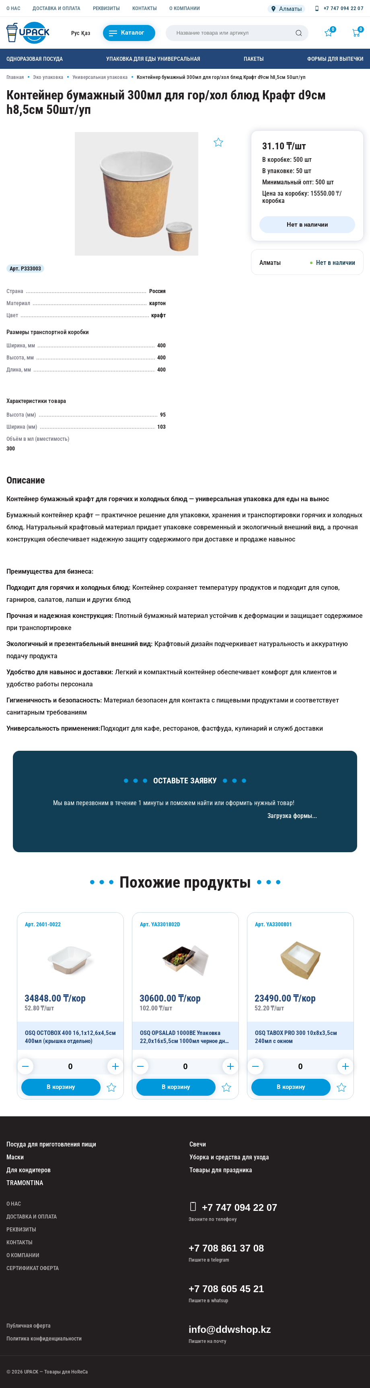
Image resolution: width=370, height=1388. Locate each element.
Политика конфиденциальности (44, 1338)
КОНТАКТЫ (144, 8)
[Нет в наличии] (307, 224)
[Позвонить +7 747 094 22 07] (338, 8)
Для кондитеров (28, 1170)
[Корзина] (358, 33)
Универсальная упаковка (99, 77)
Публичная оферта (28, 1325)
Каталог (126, 33)
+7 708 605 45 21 (226, 1288)
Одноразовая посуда (34, 59)
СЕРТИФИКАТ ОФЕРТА (32, 1268)
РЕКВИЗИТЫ (106, 8)
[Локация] (286, 9)
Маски (15, 1157)
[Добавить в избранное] (218, 142)
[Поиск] (298, 33)
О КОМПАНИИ (184, 8)
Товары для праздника (220, 1170)
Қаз (85, 33)
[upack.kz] (28, 33)
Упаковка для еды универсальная (153, 59)
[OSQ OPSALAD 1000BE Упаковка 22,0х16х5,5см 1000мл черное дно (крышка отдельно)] (185, 981)
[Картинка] (136, 253)
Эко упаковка (48, 77)
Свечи (197, 1144)
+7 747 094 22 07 (233, 1207)
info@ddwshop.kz (230, 1329)
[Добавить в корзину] (61, 1087)
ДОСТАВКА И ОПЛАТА (56, 8)
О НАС (13, 8)
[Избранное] (330, 33)
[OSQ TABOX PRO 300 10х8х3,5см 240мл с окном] (300, 981)
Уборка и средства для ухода (229, 1157)
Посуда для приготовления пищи (51, 1144)
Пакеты (254, 59)
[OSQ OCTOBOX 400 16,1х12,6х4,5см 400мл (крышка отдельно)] (70, 981)
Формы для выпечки (335, 59)
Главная (15, 77)
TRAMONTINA (24, 1183)
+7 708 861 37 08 (226, 1248)
